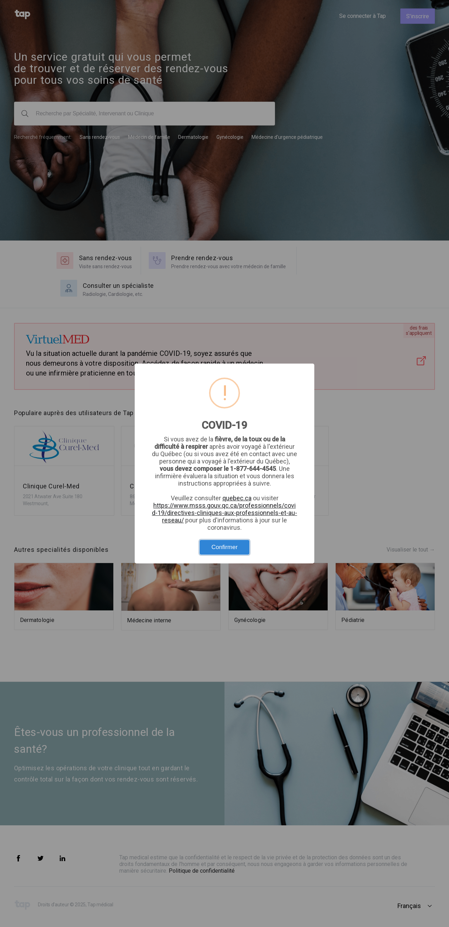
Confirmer (225, 547)
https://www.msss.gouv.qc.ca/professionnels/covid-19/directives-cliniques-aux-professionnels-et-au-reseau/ (224, 513)
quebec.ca (237, 498)
